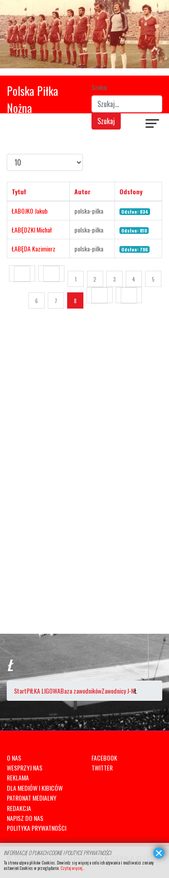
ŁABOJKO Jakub (30, 210)
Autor (82, 191)
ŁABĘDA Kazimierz (33, 248)
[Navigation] (152, 124)
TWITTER (102, 767)
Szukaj (99, 87)
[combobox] (127, 103)
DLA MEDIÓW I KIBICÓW (35, 788)
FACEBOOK (104, 757)
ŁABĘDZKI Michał (32, 229)
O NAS (14, 757)
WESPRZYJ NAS (24, 767)
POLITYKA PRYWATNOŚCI (36, 828)
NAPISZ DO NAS (25, 818)
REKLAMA (18, 777)
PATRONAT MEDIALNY (31, 797)
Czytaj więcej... (72, 868)
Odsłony (130, 191)
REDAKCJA (19, 808)
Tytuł (19, 191)
